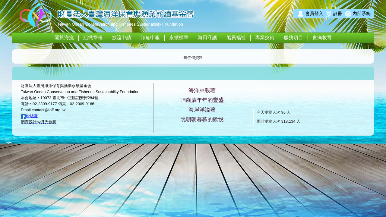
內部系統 (362, 13)
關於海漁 (64, 37)
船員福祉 (236, 37)
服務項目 (293, 37)
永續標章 (178, 37)
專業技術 (264, 37)
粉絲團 (32, 116)
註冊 (337, 13)
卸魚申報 (150, 37)
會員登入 (314, 13)
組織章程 (93, 37)
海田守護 (207, 37)
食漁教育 (322, 37)
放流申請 (121, 37)
